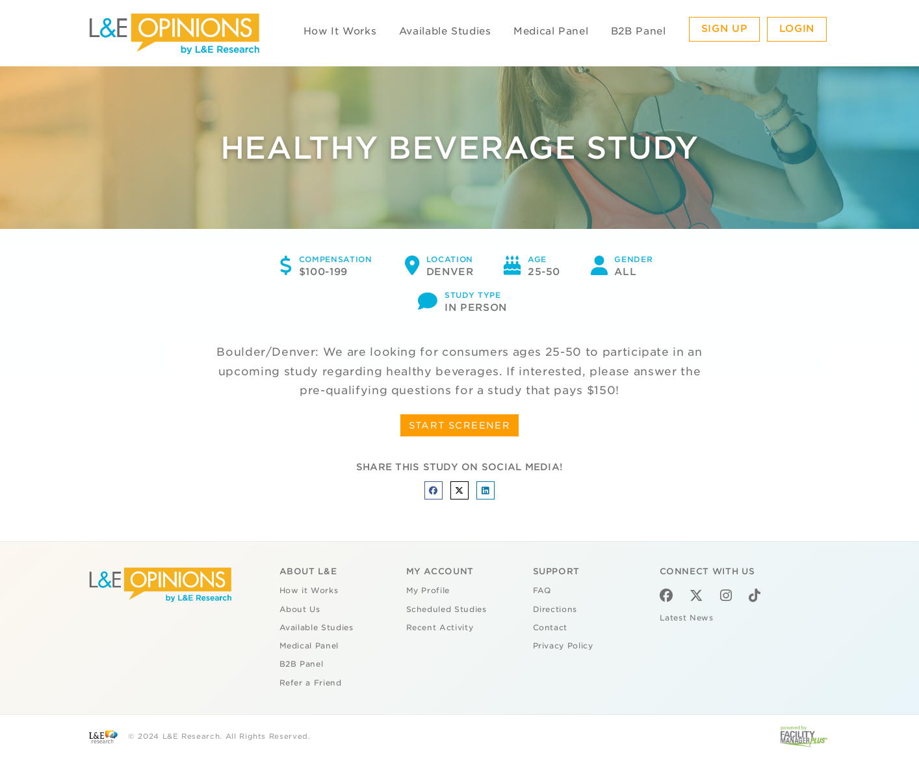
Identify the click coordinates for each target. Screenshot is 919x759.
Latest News (687, 617)
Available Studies (445, 31)
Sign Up (724, 28)
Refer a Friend (310, 682)
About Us (299, 609)
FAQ (542, 590)
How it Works (309, 590)
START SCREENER (460, 425)
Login (796, 28)
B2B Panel (638, 31)
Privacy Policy (563, 645)
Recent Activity (440, 627)
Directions (555, 609)
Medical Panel (550, 31)
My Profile (428, 590)
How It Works (340, 31)
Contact (550, 627)
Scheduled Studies (446, 609)
